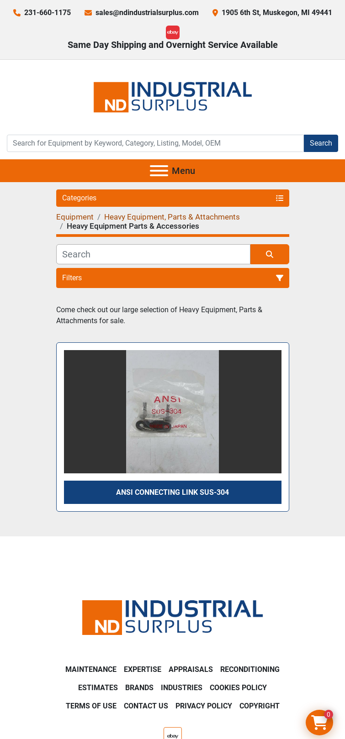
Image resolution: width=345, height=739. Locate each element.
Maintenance (91, 669)
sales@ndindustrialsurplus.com (147, 12)
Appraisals (191, 669)
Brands (139, 687)
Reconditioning (250, 669)
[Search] (155, 143)
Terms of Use (91, 706)
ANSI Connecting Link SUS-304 (172, 492)
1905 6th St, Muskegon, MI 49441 (277, 12)
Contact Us (146, 706)
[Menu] (159, 170)
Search (321, 143)
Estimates (98, 687)
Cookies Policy (238, 687)
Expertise (142, 669)
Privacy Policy (203, 706)
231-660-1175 (47, 12)
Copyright (259, 706)
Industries (181, 687)
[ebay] (173, 32)
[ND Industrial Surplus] (172, 617)
